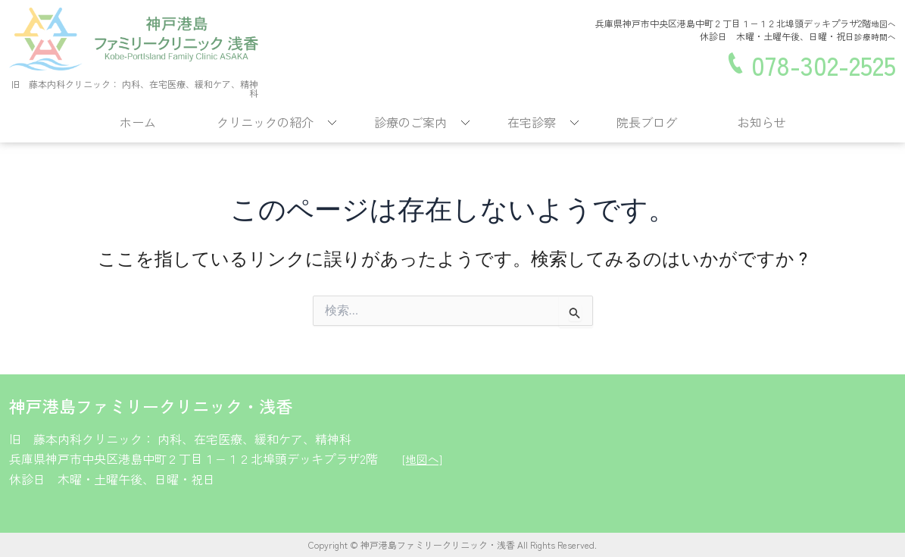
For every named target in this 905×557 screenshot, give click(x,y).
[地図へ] (423, 458)
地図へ (882, 23)
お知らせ (762, 122)
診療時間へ (873, 36)
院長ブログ (646, 122)
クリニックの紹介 (265, 122)
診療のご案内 (410, 122)
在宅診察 (531, 122)
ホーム (138, 122)
